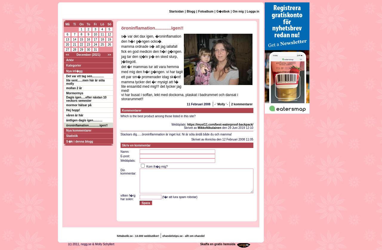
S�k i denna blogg (79, 141)
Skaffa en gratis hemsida (217, 244)
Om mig (238, 11)
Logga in (253, 11)
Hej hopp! (73, 110)
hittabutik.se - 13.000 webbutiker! (138, 235)
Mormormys (74, 93)
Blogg (191, 11)
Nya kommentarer (78, 130)
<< (67, 54)
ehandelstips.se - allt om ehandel (183, 235)
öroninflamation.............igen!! (87, 125)
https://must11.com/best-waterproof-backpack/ (220, 124)
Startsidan (176, 11)
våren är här (74, 115)
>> (109, 54)
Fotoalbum (205, 11)
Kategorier (73, 65)
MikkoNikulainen (209, 127)
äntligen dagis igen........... (84, 120)
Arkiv (70, 60)
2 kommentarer (242, 104)
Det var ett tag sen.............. (85, 76)
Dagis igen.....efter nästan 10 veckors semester (86, 99)
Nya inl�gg (74, 71)
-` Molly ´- (221, 104)
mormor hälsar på (78, 105)
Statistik (72, 136)
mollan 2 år (74, 88)
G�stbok (222, 11)
